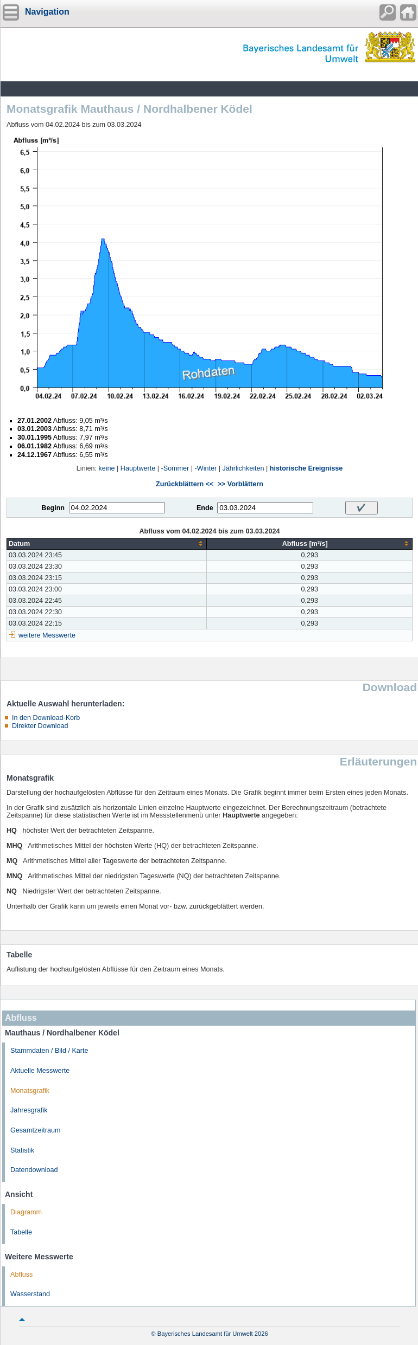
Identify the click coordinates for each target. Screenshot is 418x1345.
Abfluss (21, 1274)
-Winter (206, 468)
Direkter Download (40, 726)
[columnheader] (107, 543)
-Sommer (175, 468)
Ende (205, 508)
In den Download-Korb (46, 718)
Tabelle (21, 1232)
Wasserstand (30, 1294)
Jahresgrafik (29, 1110)
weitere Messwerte (46, 635)
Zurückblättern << (184, 484)
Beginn (53, 508)
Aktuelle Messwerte (39, 1070)
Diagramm (26, 1212)
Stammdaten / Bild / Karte (49, 1050)
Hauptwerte (138, 468)
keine (106, 468)
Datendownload (34, 1170)
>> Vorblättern (240, 484)
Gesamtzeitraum (35, 1130)
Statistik (22, 1150)
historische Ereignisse (306, 468)
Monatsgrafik (29, 1091)
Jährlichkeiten (243, 468)
